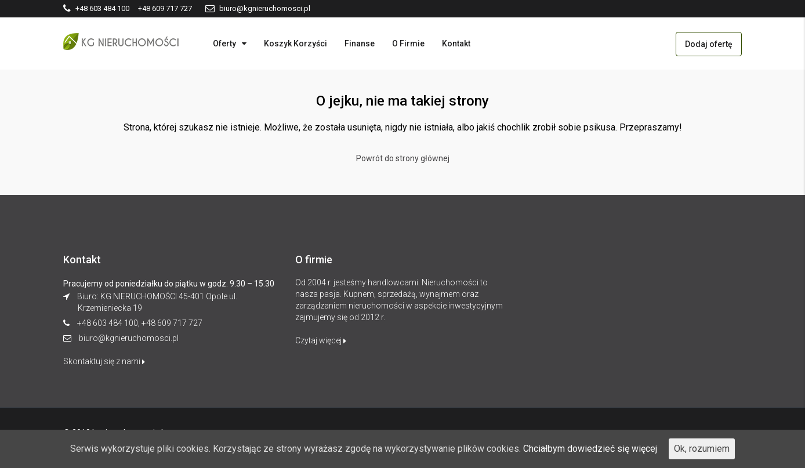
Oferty (224, 43)
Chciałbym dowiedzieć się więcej (590, 448)
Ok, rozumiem (702, 448)
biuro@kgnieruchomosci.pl (129, 338)
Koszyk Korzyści (295, 43)
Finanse (360, 43)
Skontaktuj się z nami (104, 361)
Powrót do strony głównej (402, 158)
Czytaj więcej (320, 340)
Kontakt (456, 43)
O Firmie (408, 43)
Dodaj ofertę (709, 44)
